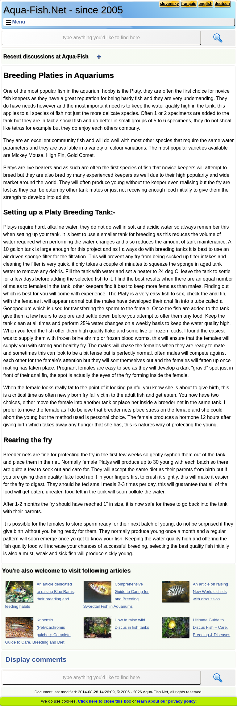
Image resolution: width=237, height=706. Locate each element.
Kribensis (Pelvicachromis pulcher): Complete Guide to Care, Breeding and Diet (38, 630)
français (188, 3)
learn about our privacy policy (166, 701)
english (205, 3)
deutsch (222, 3)
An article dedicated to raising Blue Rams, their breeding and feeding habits (40, 595)
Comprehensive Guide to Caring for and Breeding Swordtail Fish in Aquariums (116, 595)
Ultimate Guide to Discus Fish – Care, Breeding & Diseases (196, 627)
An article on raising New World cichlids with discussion (194, 591)
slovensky (169, 3)
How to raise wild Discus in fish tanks (116, 627)
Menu (18, 21)
